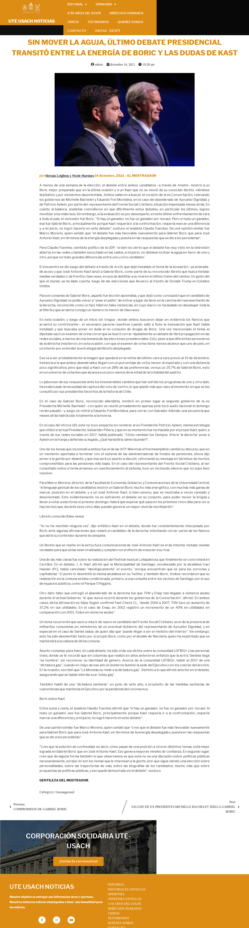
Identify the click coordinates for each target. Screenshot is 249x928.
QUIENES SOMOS (116, 904)
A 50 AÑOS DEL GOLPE (120, 885)
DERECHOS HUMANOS (121, 890)
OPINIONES (112, 875)
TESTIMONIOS (114, 899)
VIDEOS (110, 895)
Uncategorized (65, 785)
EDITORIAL (112, 866)
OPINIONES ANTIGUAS (121, 880)
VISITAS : (116, 914)
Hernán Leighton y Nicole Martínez (69, 169)
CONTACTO (112, 909)
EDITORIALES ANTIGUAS (123, 871)
